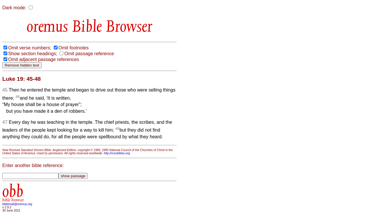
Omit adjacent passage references (43, 59)
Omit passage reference (89, 53)
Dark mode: (14, 7)
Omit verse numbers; (29, 47)
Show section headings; (32, 53)
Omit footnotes (73, 47)
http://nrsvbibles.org (117, 153)
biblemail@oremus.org (17, 204)
